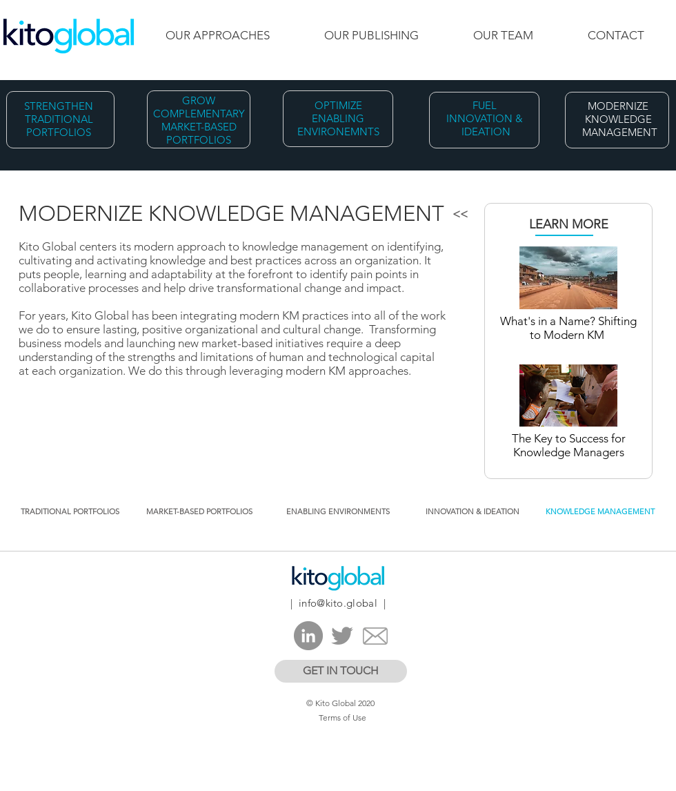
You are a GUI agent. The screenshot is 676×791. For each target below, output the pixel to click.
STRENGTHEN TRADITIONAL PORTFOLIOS (58, 119)
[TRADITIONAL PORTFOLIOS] (70, 512)
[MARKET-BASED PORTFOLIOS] (199, 512)
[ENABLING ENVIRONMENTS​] (338, 512)
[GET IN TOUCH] (340, 671)
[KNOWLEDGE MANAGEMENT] (600, 512)
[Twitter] (342, 635)
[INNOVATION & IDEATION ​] (473, 512)
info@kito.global (338, 602)
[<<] (460, 214)
